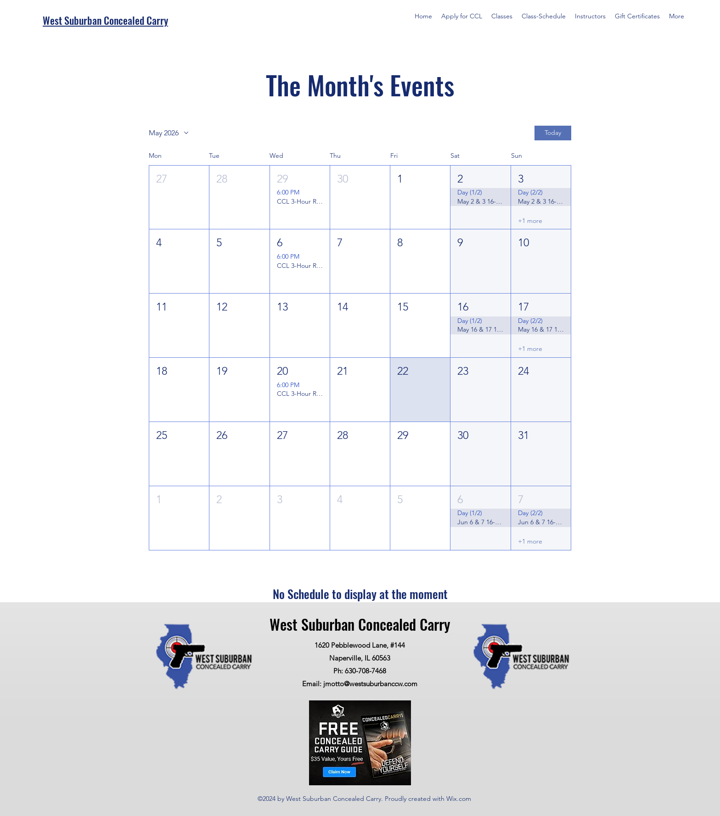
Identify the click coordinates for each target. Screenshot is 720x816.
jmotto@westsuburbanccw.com (370, 683)
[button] (179, 197)
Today (553, 132)
